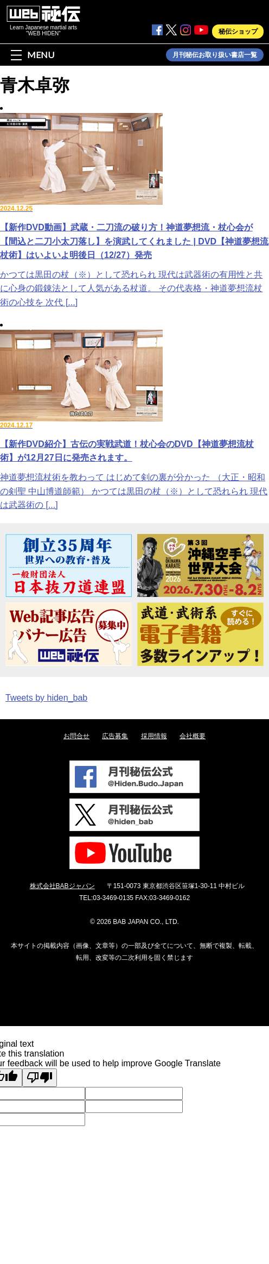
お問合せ (76, 736)
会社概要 (193, 736)
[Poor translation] (39, 1077)
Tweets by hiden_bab (46, 697)
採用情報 (154, 736)
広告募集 (115, 736)
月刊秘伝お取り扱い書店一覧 (214, 55)
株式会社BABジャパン (62, 886)
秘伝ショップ (238, 31)
